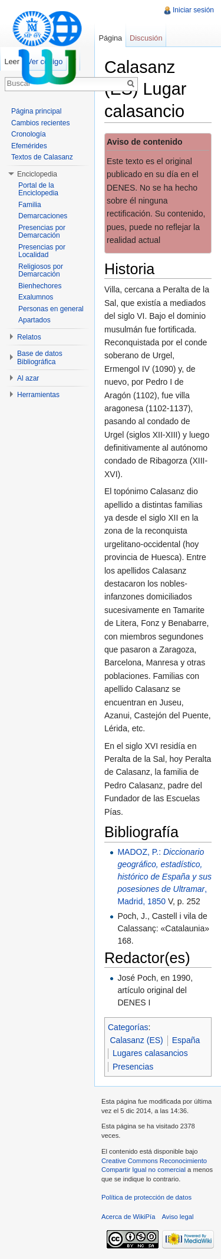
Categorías (128, 1027)
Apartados (34, 320)
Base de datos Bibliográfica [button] (39, 357)
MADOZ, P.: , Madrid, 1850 (164, 876)
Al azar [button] (28, 378)
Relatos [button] (29, 337)
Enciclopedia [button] (37, 174)
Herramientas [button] (38, 395)
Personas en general (51, 309)
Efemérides (29, 146)
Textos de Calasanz (42, 157)
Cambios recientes (40, 123)
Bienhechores (39, 286)
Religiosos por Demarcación (40, 270)
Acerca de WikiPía (128, 1216)
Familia (29, 205)
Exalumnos (35, 297)
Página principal (36, 111)
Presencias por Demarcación (41, 232)
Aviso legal (178, 1216)
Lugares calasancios (150, 1053)
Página (110, 38)
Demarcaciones (42, 216)
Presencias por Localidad (41, 251)
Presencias (133, 1066)
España (186, 1040)
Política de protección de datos (146, 1197)
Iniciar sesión (193, 10)
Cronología (28, 134)
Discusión (146, 38)
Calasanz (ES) (136, 1040)
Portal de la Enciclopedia (38, 189)
